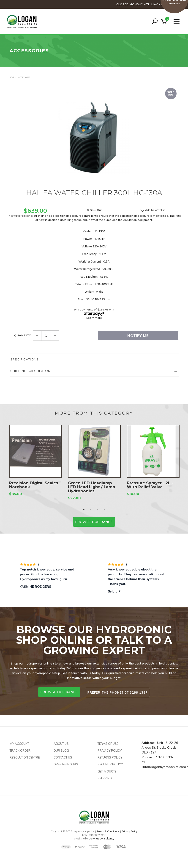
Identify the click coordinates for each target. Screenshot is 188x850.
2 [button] (90, 509)
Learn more (94, 317)
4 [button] (104, 509)
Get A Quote (107, 770)
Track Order (20, 749)
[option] (94, 137)
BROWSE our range (94, 522)
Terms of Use (108, 743)
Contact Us (63, 756)
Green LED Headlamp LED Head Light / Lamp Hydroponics (91, 487)
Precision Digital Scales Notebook (33, 485)
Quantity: (23, 335)
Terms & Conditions (108, 830)
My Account (19, 743)
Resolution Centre (25, 756)
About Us (61, 743)
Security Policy (110, 763)
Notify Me (138, 335)
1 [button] (84, 509)
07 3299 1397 (163, 756)
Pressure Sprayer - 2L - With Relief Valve (150, 485)
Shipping (105, 777)
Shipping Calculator (30, 371)
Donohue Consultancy (101, 837)
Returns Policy (110, 756)
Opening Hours (66, 763)
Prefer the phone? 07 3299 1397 (118, 692)
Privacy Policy (110, 749)
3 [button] (97, 509)
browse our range (58, 692)
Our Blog (61, 749)
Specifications (24, 359)
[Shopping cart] (164, 21)
